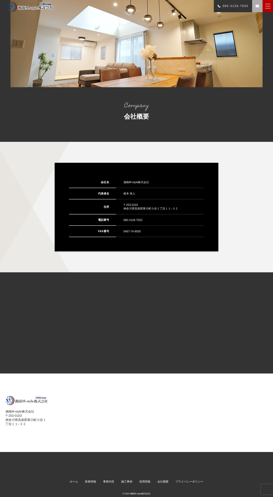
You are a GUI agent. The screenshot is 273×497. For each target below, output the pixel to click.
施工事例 (126, 481)
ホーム (74, 481)
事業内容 (108, 481)
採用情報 (144, 481)
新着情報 (90, 481)
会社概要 (163, 481)
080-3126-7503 (233, 6)
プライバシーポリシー (189, 481)
